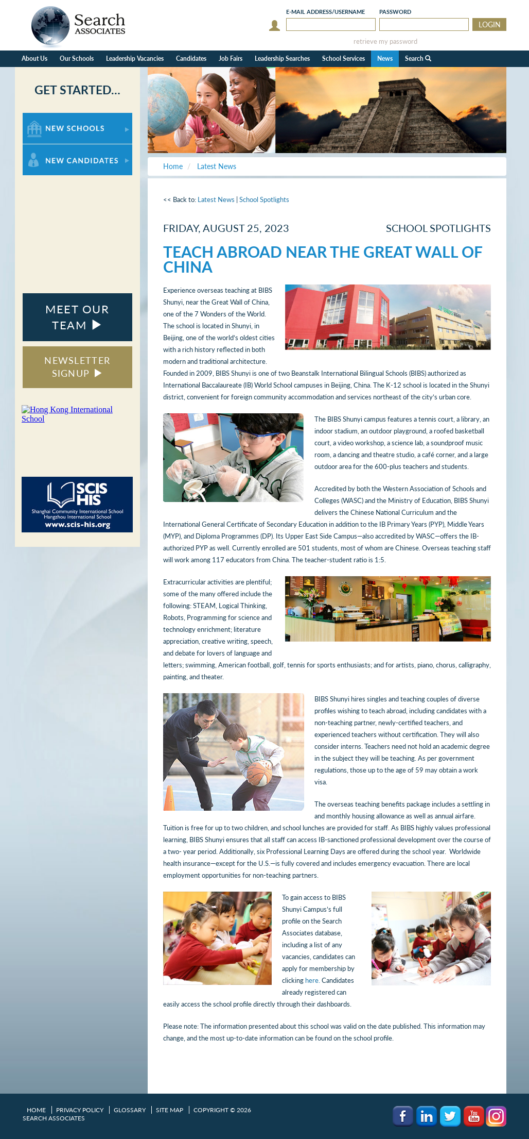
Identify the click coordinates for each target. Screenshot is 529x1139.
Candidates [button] (191, 58)
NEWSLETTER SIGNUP (77, 367)
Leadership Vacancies (135, 58)
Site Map (169, 1110)
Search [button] (418, 58)
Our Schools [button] (77, 58)
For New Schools (50, 117)
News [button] (385, 58)
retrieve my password (385, 41)
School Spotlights (264, 199)
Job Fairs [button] (230, 58)
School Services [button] (343, 58)
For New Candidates (55, 149)
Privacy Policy (79, 1110)
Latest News (216, 199)
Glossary (130, 1110)
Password (395, 11)
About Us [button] (34, 58)
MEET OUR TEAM (77, 317)
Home (36, 1110)
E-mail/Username (325, 11)
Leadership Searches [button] (282, 58)
